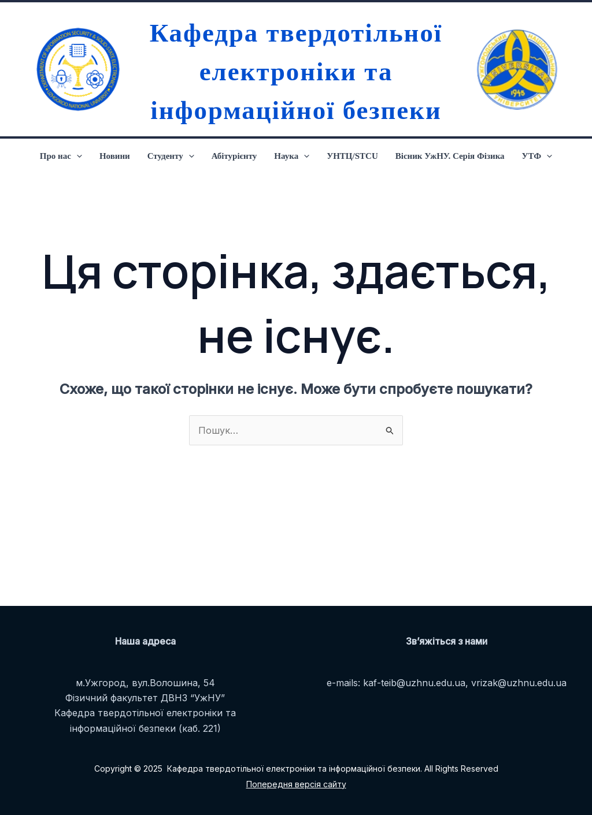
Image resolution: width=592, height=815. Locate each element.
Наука (291, 156)
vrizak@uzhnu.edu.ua (519, 683)
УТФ (537, 156)
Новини (114, 156)
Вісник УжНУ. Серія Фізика (450, 156)
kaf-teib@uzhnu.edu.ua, (415, 683)
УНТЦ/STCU (352, 156)
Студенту (170, 156)
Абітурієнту (234, 156)
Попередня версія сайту (296, 784)
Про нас (61, 156)
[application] (76, 156)
